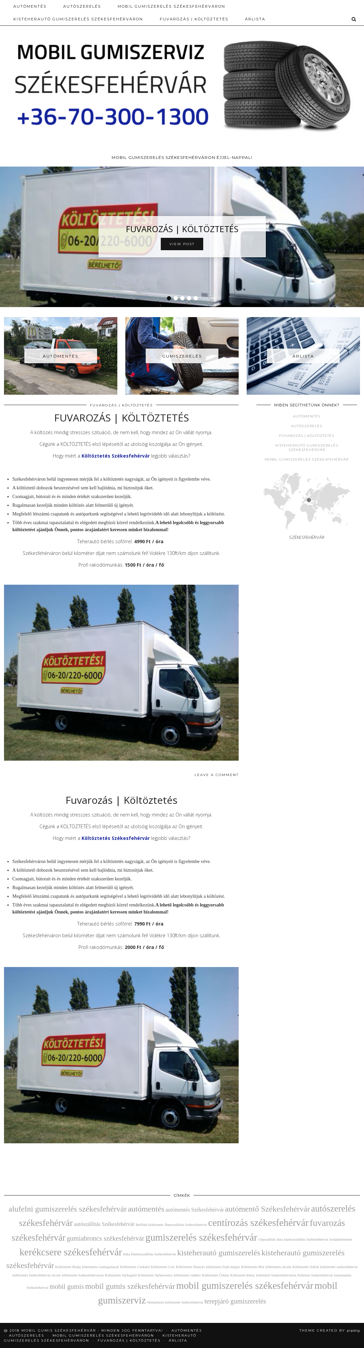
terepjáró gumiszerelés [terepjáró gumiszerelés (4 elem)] (235, 1301)
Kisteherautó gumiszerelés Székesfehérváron (78, 19)
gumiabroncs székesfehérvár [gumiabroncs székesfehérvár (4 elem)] (105, 1238)
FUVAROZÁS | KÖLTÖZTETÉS (182, 228)
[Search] (354, 19)
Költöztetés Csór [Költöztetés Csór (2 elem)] (162, 1267)
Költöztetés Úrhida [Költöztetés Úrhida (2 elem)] (215, 1275)
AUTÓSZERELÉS (82, 6)
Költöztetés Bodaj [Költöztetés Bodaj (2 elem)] (68, 1267)
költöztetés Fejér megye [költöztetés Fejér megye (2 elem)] (223, 1267)
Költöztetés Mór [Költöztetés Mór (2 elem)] (253, 1267)
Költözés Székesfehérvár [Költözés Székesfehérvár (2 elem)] (315, 1275)
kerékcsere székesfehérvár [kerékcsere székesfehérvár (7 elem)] (70, 1252)
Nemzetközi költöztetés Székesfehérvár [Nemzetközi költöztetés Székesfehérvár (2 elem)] (175, 1302)
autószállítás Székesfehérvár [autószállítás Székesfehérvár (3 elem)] (104, 1224)
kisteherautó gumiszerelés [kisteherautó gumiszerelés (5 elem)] (218, 1252)
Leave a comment (217, 775)
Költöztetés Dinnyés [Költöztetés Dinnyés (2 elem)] (190, 1267)
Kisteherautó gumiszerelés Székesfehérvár (306, 447)
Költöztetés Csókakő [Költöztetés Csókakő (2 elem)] (135, 1267)
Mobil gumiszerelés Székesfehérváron (171, 6)
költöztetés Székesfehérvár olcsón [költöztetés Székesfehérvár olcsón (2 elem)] (37, 1275)
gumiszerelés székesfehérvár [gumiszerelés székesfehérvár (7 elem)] (201, 1237)
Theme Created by (329, 1330)
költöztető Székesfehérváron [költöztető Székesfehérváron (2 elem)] (276, 1275)
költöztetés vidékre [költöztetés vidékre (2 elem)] (187, 1275)
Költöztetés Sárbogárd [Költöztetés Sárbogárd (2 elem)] (120, 1275)
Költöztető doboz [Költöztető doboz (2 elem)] (242, 1275)
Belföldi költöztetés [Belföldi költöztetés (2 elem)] (150, 1225)
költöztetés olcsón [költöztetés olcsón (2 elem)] (278, 1267)
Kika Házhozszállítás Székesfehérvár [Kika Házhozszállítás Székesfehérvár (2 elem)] (149, 1254)
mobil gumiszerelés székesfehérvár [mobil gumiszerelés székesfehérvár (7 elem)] (244, 1285)
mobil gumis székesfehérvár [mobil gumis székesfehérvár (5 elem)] (130, 1286)
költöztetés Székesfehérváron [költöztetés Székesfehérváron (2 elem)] (83, 1275)
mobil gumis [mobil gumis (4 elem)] (66, 1286)
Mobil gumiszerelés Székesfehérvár (307, 459)
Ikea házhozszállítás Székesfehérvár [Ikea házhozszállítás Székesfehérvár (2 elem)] (302, 1239)
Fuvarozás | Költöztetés (194, 19)
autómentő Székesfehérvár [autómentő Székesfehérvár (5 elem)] (267, 1209)
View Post (182, 244)
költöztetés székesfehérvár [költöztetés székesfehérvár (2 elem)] (339, 1267)
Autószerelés (306, 426)
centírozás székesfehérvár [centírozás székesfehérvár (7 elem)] (258, 1222)
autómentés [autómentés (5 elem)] (146, 1209)
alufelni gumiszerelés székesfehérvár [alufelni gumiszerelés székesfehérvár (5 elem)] (68, 1209)
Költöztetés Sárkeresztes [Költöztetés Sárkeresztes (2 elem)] (155, 1275)
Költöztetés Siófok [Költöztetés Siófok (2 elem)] (305, 1267)
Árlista (255, 19)
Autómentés (29, 6)
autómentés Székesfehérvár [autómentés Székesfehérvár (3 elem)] (194, 1210)
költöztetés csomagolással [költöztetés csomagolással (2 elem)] (100, 1267)
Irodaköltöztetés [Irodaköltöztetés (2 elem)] (340, 1239)
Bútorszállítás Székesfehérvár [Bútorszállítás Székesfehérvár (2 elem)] (186, 1225)
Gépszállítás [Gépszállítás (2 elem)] (267, 1239)
